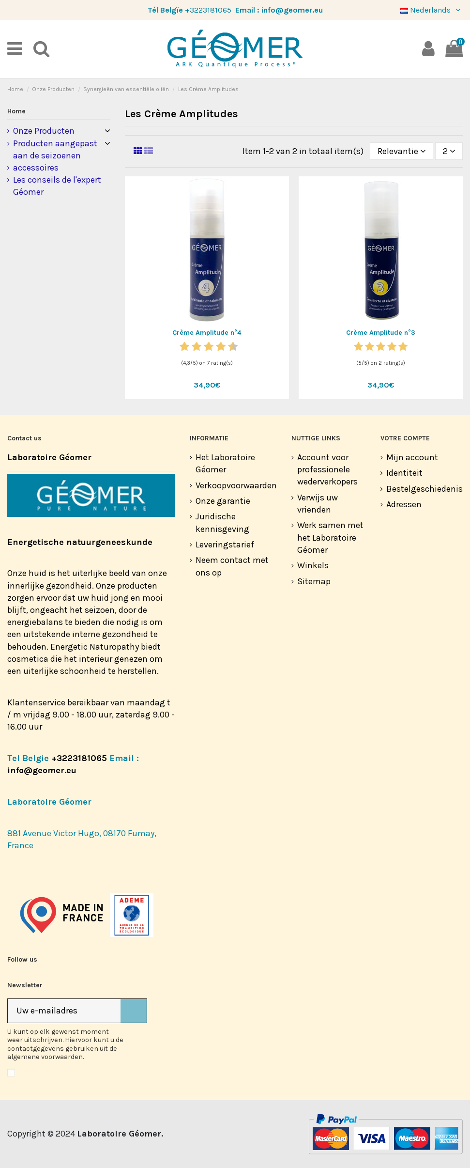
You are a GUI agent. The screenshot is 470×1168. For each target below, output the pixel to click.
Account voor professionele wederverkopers (327, 469)
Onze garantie (223, 501)
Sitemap (314, 581)
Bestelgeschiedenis (424, 488)
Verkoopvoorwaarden (236, 485)
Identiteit (404, 472)
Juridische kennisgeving (222, 522)
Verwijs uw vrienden (317, 503)
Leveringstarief (225, 544)
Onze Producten (44, 130)
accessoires (36, 167)
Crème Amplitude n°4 (206, 332)
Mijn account (412, 457)
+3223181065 (208, 10)
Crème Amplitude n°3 (380, 332)
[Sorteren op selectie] (401, 151)
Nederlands (431, 10)
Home (16, 111)
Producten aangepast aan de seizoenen (55, 149)
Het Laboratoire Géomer (225, 463)
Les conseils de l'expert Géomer (57, 185)
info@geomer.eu (292, 10)
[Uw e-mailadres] (64, 1011)
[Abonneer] (134, 1011)
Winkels (313, 565)
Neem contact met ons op (232, 566)
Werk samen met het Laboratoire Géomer (330, 537)
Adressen (404, 504)
